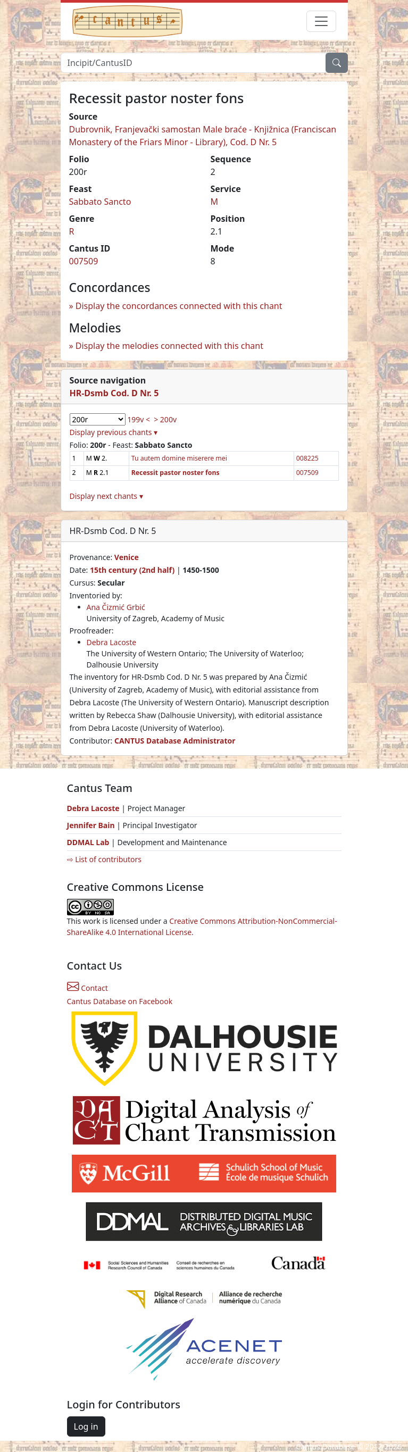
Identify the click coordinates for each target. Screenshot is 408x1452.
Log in (86, 1426)
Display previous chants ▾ (114, 432)
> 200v (165, 419)
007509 (83, 261)
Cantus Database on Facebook (120, 1001)
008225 (307, 458)
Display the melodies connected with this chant (169, 346)
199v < (138, 419)
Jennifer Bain (92, 825)
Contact (87, 988)
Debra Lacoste (112, 642)
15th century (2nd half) (132, 570)
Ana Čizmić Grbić (116, 607)
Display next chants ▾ (106, 496)
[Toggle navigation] (321, 21)
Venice (126, 557)
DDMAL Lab (88, 842)
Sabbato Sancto (100, 201)
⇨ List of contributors (104, 859)
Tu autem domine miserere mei (179, 458)
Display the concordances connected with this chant (179, 306)
